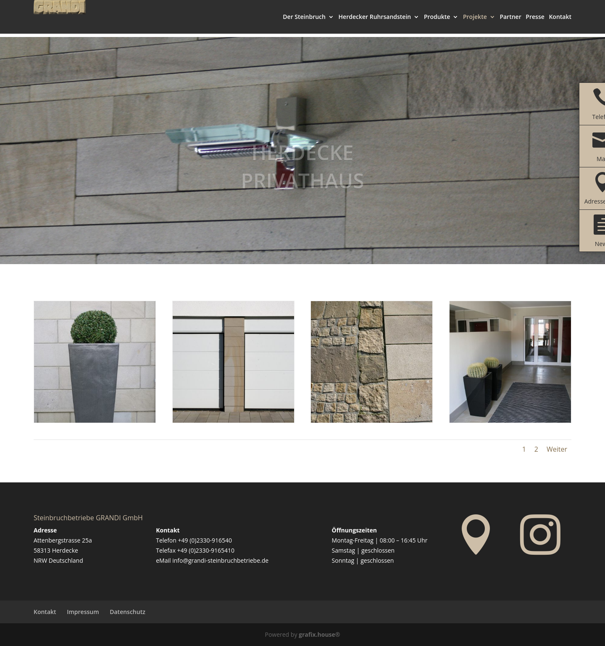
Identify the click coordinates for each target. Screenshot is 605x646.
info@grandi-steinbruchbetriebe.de (220, 560)
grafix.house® (319, 634)
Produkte (437, 21)
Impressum (83, 612)
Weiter (557, 449)
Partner (510, 21)
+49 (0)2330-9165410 (205, 550)
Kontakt (560, 21)
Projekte (475, 21)
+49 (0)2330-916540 (205, 540)
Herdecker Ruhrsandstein (375, 21)
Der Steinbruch (304, 21)
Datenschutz (127, 612)
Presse (535, 21)
